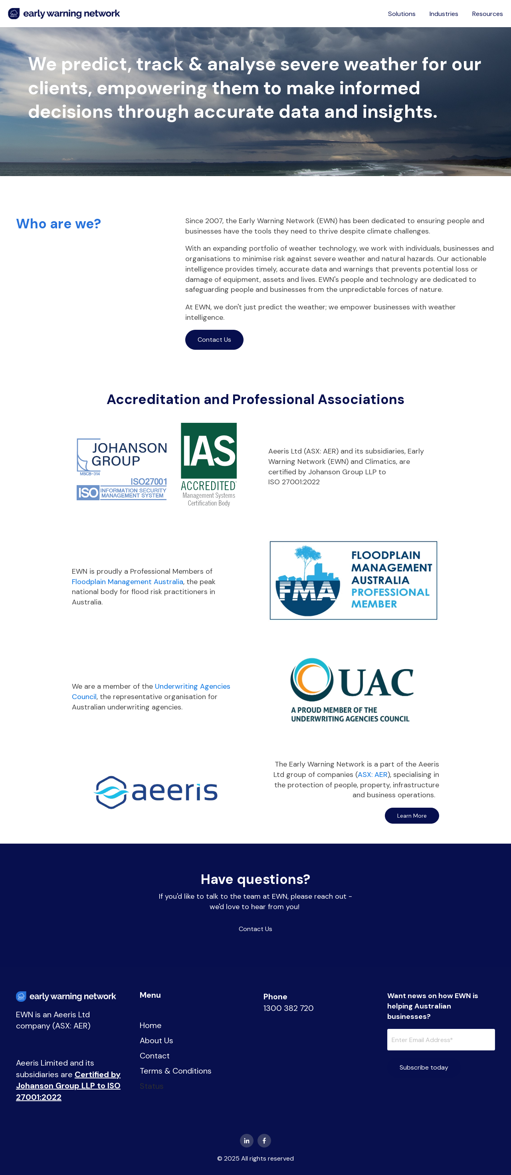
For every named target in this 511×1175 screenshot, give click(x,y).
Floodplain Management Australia (127, 582)
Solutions (402, 14)
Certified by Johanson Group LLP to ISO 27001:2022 (68, 1085)
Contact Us (214, 339)
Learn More (412, 815)
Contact (155, 1055)
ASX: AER (373, 774)
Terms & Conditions (176, 1071)
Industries (444, 14)
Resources (487, 14)
